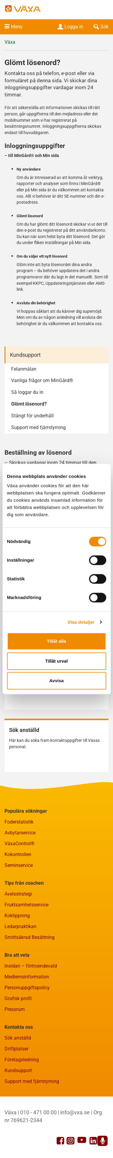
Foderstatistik (19, 822)
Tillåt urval (56, 661)
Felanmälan (23, 369)
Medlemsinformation (27, 977)
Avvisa (56, 680)
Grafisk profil (18, 998)
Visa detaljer (80, 622)
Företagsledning (22, 1059)
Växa (10, 42)
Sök (100, 27)
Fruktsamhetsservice (27, 905)
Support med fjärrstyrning (38, 427)
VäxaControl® (20, 843)
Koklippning (17, 915)
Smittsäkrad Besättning (30, 937)
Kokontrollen (18, 854)
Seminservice (19, 865)
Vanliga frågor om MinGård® (42, 380)
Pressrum (15, 1009)
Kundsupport (25, 355)
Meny (17, 27)
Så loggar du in (27, 392)
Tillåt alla (56, 641)
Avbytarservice (20, 833)
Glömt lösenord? (29, 404)
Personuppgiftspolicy (27, 987)
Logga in (69, 27)
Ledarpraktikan (20, 926)
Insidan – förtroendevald (31, 966)
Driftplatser (16, 1049)
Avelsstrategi (18, 894)
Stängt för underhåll (32, 416)
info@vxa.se (75, 1112)
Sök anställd (18, 1038)
